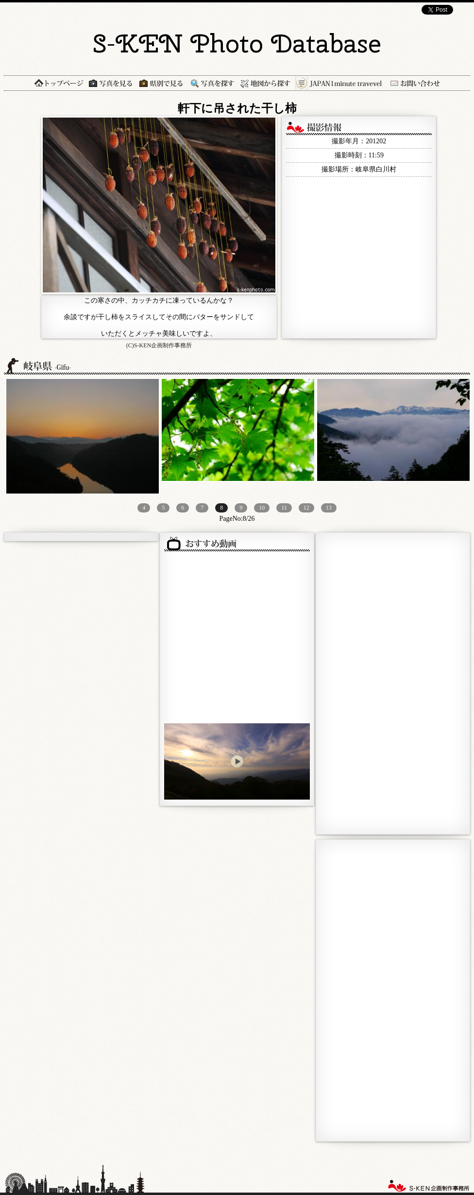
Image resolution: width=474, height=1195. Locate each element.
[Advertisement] (350, 682)
